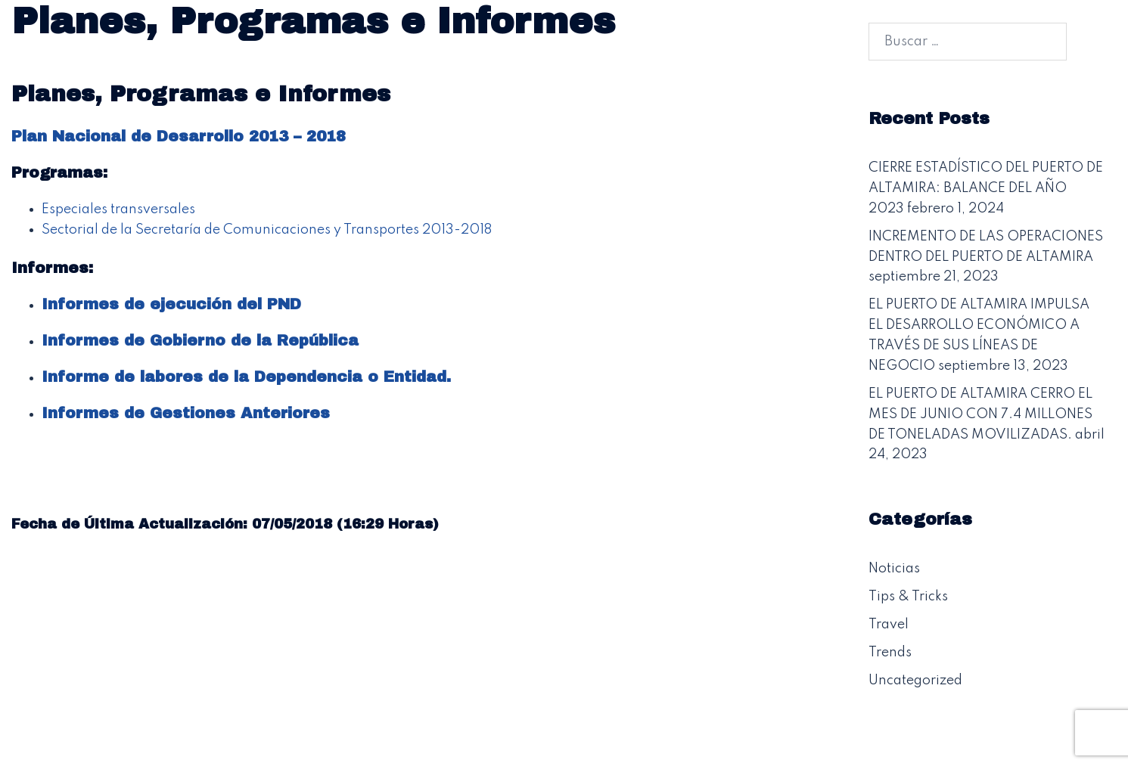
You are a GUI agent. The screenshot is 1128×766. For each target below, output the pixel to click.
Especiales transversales (118, 209)
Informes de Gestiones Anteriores (186, 413)
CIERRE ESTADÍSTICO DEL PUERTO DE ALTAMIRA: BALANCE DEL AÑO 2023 (986, 188)
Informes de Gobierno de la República (200, 340)
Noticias (894, 568)
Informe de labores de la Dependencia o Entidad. (246, 376)
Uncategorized (915, 680)
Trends (890, 652)
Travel (889, 624)
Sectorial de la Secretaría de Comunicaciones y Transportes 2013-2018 (267, 230)
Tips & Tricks (908, 596)
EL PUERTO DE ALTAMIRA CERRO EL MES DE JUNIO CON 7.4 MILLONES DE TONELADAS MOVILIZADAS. (980, 414)
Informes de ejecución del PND (171, 304)
